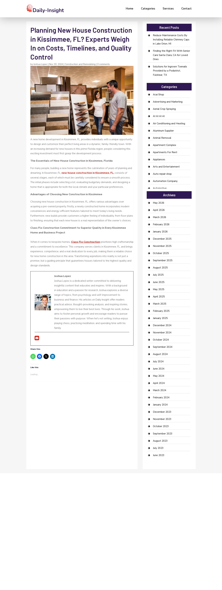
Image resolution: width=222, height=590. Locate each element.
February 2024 (161, 397)
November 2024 (162, 332)
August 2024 (160, 354)
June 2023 (158, 455)
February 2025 (161, 311)
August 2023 (160, 440)
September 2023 (162, 433)
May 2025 (158, 289)
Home (129, 8)
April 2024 (159, 383)
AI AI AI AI (159, 116)
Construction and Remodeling (80, 64)
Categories (148, 8)
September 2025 (162, 260)
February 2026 (161, 224)
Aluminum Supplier (163, 130)
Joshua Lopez (40, 64)
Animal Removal (162, 138)
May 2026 (158, 202)
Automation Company (165, 181)
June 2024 (158, 368)
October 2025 (161, 253)
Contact (186, 8)
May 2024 (158, 376)
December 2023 (162, 412)
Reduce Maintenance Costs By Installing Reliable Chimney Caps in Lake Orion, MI (171, 39)
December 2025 (162, 238)
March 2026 (159, 217)
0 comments (103, 64)
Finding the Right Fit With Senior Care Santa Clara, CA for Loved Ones (171, 55)
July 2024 (158, 361)
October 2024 (161, 339)
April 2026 (159, 210)
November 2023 (162, 419)
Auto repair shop (162, 174)
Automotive (160, 188)
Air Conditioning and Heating (169, 123)
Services (168, 8)
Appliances (159, 159)
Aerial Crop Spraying (164, 109)
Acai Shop (158, 94)
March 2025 (159, 303)
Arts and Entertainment (166, 166)
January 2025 (160, 318)
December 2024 (162, 325)
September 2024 (162, 347)
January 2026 (160, 231)
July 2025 (158, 274)
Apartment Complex (164, 145)
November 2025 (162, 246)
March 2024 (159, 390)
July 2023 (158, 448)
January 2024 (160, 404)
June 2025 (158, 282)
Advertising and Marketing (167, 101)
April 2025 (159, 296)
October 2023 (161, 426)
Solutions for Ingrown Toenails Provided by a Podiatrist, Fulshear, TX (170, 71)
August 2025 (160, 267)
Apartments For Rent (165, 152)
